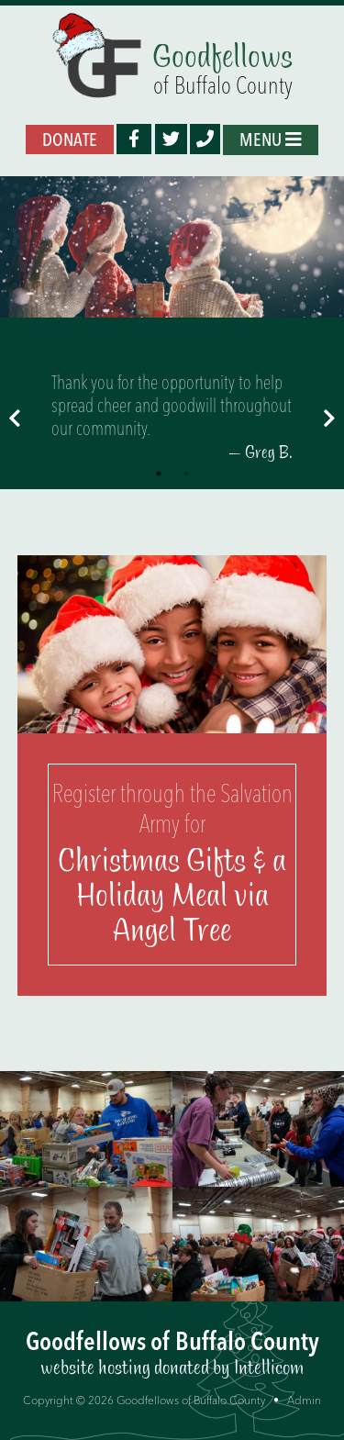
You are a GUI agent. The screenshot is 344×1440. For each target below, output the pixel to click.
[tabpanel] (172, 417)
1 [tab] (159, 473)
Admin (304, 1400)
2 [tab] (186, 473)
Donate (69, 139)
